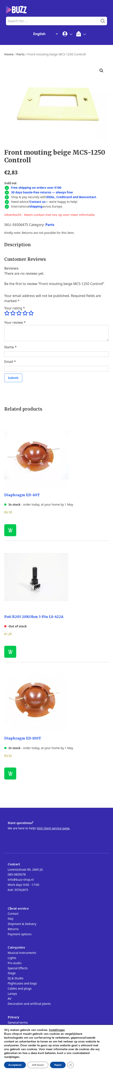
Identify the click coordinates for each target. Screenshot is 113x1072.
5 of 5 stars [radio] (31, 313)
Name (10, 347)
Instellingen (57, 1030)
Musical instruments (22, 953)
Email (10, 361)
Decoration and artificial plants (29, 1004)
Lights (12, 958)
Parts (20, 54)
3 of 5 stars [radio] (18, 313)
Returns (13, 929)
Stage (12, 973)
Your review (15, 322)
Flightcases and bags (22, 983)
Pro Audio (14, 963)
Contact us (37, 202)
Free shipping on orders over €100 (36, 188)
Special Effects (18, 968)
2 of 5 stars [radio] (12, 313)
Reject (57, 1065)
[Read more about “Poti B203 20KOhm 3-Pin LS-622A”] (10, 652)
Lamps (12, 994)
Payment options (19, 934)
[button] (101, 70)
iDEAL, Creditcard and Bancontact (71, 197)
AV (9, 998)
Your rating (14, 308)
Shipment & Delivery (22, 924)
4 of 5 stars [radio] (25, 313)
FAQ (10, 919)
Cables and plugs (20, 988)
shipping (35, 206)
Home (9, 54)
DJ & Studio (15, 978)
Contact (13, 914)
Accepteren (15, 1065)
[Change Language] (45, 34)
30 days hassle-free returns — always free (42, 192)
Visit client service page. (53, 828)
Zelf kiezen (38, 1065)
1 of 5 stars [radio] (6, 313)
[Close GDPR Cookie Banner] (70, 1065)
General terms (18, 1022)
